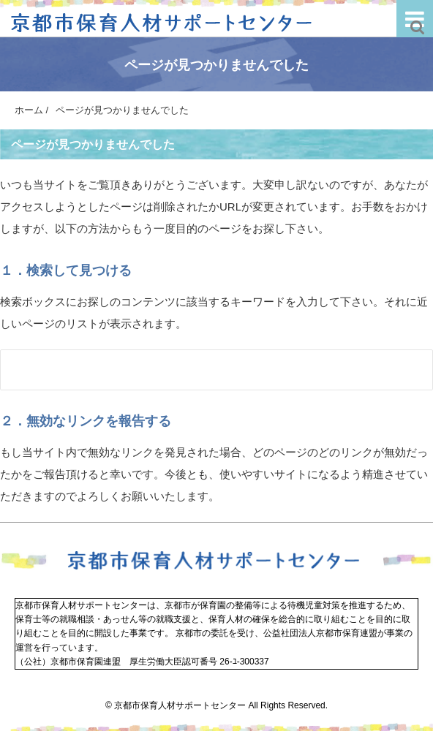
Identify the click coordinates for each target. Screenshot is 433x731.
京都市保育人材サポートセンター (180, 705)
